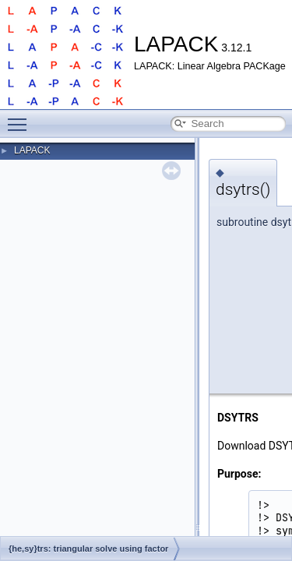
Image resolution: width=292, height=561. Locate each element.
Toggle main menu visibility (21, 117)
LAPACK (32, 150)
